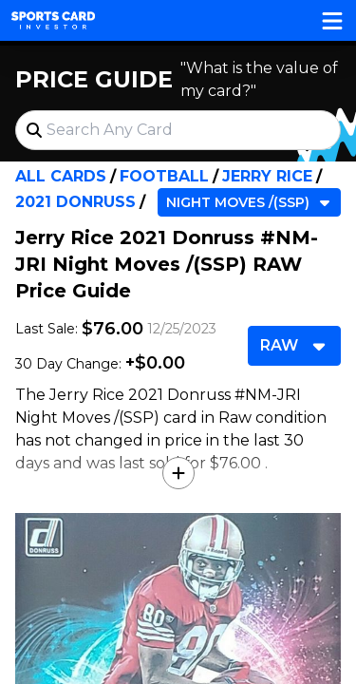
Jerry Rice (267, 176)
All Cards (60, 176)
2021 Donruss (75, 202)
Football (164, 176)
